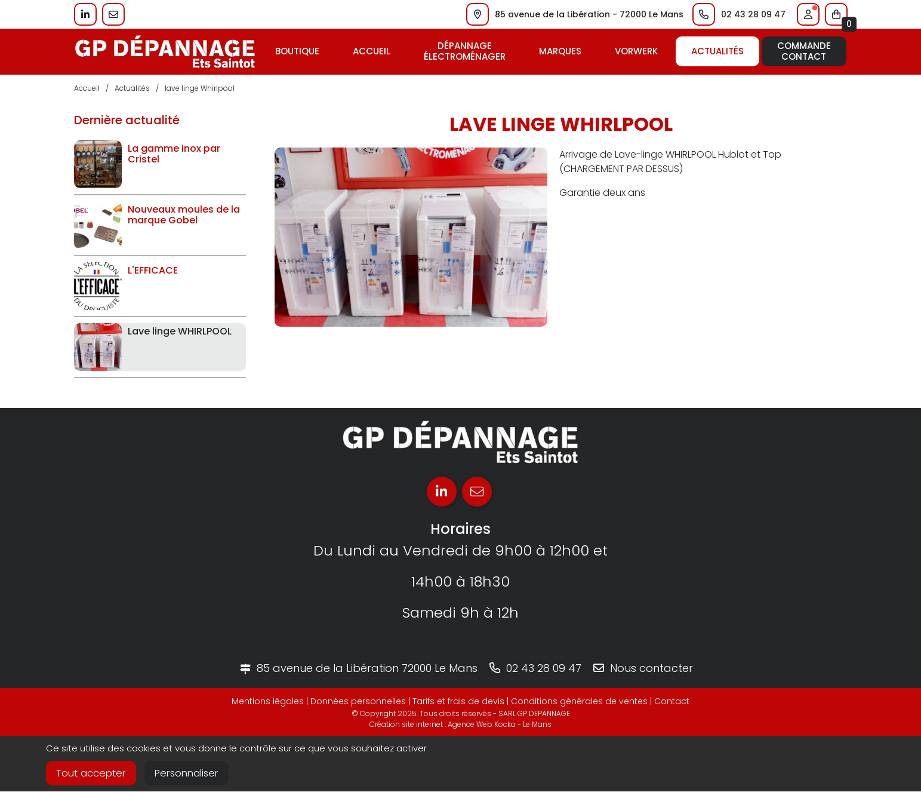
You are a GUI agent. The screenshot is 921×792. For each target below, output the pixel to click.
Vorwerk (636, 51)
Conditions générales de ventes (579, 701)
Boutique (297, 51)
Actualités (717, 51)
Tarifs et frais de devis (458, 701)
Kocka (505, 724)
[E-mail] (477, 491)
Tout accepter (92, 773)
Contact (671, 701)
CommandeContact (804, 51)
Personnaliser (192, 773)
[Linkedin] (442, 491)
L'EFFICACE (153, 270)
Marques (560, 51)
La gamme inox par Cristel (174, 154)
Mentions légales (268, 701)
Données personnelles (358, 701)
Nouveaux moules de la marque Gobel (184, 214)
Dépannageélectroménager (465, 51)
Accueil (371, 51)
